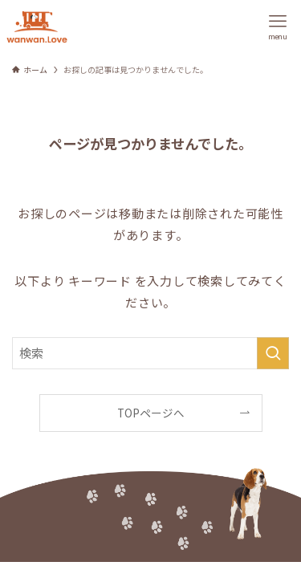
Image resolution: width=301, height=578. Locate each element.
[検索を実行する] (273, 353)
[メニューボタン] (277, 27)
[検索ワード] (150, 353)
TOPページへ (151, 413)
